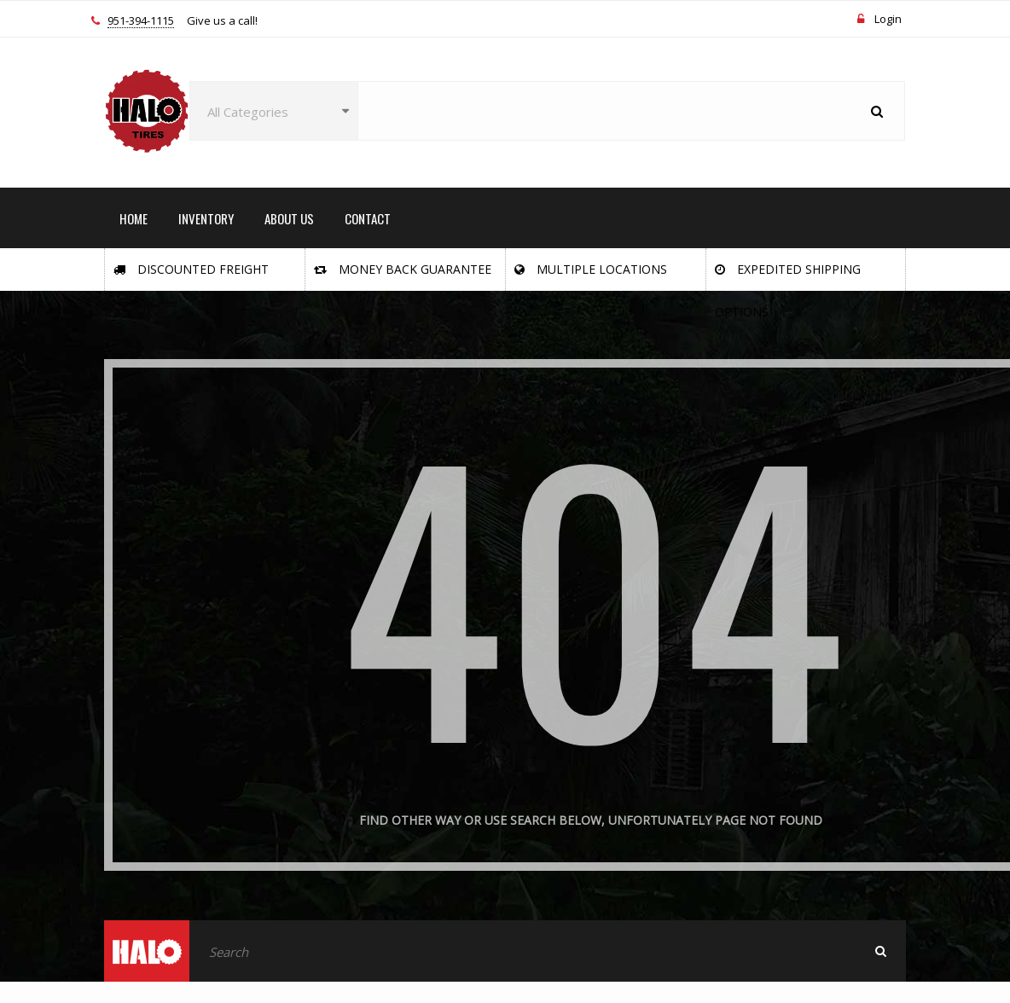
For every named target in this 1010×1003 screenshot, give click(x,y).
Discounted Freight (191, 269)
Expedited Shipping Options (788, 276)
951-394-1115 (140, 21)
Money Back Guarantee (402, 269)
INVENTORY (206, 218)
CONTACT (368, 218)
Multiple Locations (590, 269)
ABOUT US (289, 218)
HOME (133, 218)
